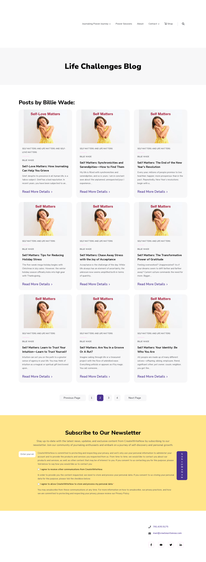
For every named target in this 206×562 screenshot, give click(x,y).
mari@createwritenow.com (167, 503)
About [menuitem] (74, 540)
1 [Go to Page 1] (92, 369)
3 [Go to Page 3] (109, 369)
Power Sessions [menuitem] (57, 540)
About (140, 9)
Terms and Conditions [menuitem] (157, 540)
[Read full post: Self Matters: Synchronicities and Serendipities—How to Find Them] (103, 97)
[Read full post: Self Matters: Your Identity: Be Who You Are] (160, 282)
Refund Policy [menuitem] (180, 540)
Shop (168, 9)
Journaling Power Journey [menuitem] (31, 540)
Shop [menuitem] (98, 540)
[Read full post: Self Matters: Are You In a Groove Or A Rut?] (103, 282)
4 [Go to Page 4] (117, 369)
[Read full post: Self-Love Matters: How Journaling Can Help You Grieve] (45, 97)
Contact (153, 9)
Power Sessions (124, 9)
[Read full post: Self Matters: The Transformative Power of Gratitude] (160, 189)
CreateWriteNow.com (30, 510)
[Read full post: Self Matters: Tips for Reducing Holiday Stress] (45, 189)
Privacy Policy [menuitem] (134, 540)
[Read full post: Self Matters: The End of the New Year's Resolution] (160, 97)
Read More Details (37, 162)
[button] (183, 9)
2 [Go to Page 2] (100, 369)
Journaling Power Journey (95, 9)
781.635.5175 (160, 497)
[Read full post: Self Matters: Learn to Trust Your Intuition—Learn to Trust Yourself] (45, 282)
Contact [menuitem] (86, 540)
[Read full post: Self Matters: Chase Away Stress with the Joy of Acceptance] (103, 189)
